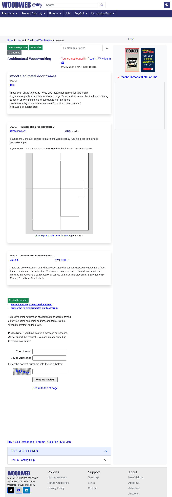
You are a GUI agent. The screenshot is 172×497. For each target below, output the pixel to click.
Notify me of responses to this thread (31, 304)
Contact (92, 488)
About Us (133, 482)
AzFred (14, 259)
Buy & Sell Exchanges (20, 441)
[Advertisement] (86, 27)
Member (61, 260)
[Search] (71, 5)
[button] (10, 490)
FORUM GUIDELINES (24, 451)
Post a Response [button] (18, 300)
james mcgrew (17, 131)
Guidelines (14, 52)
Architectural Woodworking (40, 40)
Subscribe (36, 47)
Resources (10, 13)
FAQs (91, 482)
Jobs (68, 13)
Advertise (134, 488)
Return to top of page (45, 388)
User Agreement (57, 477)
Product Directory (34, 13)
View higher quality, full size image (53, 235)
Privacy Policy (56, 488)
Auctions (133, 493)
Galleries (52, 441)
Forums (55, 13)
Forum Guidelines (58, 482)
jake (12, 85)
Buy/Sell (81, 13)
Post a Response (18, 47)
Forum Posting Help (23, 460)
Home (10, 40)
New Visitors (135, 477)
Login (131, 39)
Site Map (65, 441)
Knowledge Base (103, 13)
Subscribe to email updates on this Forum (34, 308)
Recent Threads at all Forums (138, 77)
